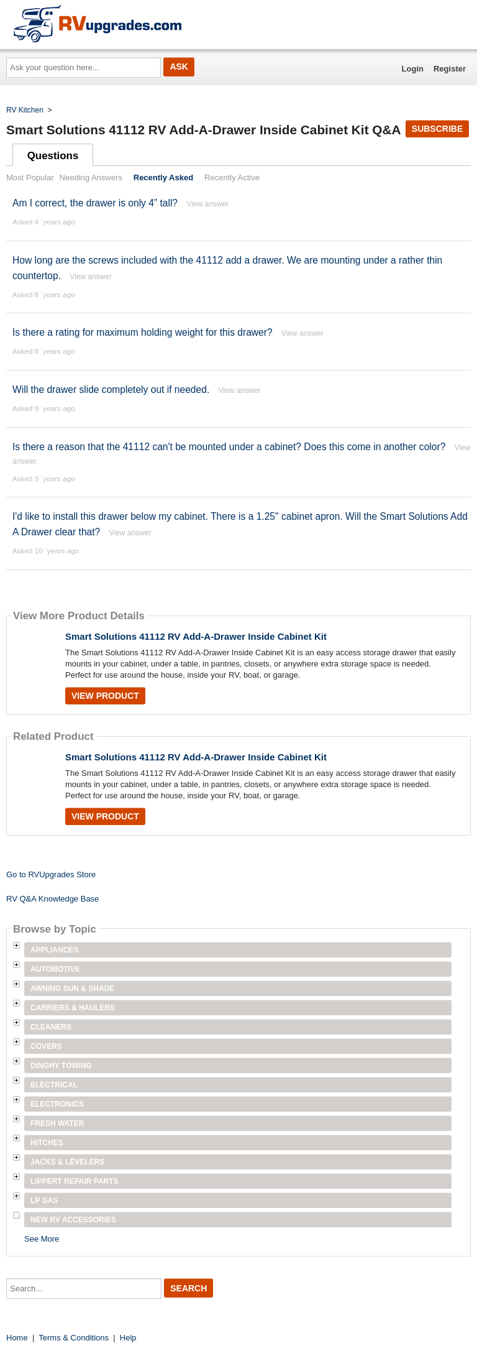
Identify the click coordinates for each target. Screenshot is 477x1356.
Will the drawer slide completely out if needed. (110, 389)
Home (17, 1337)
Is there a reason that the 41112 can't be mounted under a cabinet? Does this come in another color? (228, 446)
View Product (105, 696)
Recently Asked (163, 177)
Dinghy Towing (61, 1065)
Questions (53, 156)
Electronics (57, 1104)
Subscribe (437, 129)
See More (41, 1238)
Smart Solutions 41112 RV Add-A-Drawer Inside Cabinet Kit (196, 636)
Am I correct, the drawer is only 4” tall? (95, 203)
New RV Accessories (73, 1219)
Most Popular (30, 177)
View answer (207, 204)
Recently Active (232, 177)
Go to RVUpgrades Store (51, 874)
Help (128, 1337)
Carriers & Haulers (72, 1007)
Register (450, 68)
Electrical (54, 1085)
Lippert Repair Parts (74, 1181)
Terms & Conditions (74, 1337)
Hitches (46, 1142)
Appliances (54, 950)
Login (413, 68)
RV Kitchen (24, 110)
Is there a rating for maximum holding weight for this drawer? (142, 332)
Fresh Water (57, 1123)
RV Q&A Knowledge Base (52, 898)
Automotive (55, 969)
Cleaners (50, 1027)
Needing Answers (91, 177)
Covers (46, 1046)
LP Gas (44, 1200)
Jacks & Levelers (67, 1162)
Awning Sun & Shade (72, 988)
